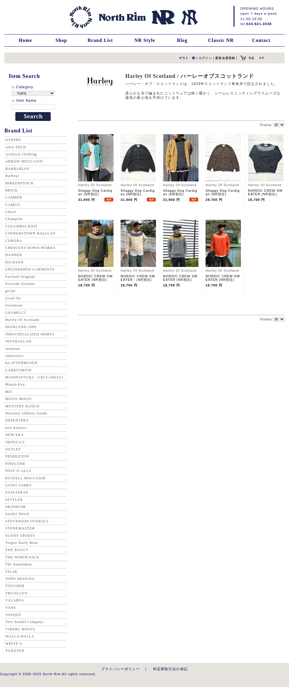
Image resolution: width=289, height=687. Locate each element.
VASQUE (13, 615)
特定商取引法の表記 (170, 669)
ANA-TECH (15, 147)
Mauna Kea (15, 384)
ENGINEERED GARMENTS (30, 269)
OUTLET (13, 449)
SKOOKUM (15, 507)
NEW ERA (14, 435)
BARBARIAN (17, 169)
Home (25, 40)
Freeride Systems (20, 284)
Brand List (100, 40)
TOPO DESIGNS (20, 579)
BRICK (11, 190)
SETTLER (14, 500)
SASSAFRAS (16, 492)
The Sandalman (18, 564)
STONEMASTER (20, 528)
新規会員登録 (225, 58)
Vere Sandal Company (24, 622)
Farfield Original (20, 277)
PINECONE (15, 464)
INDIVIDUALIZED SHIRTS (30, 334)
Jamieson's (14, 356)
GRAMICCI (15, 313)
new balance (16, 428)
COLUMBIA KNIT (21, 226)
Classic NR (221, 40)
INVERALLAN (18, 341)
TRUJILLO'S (16, 593)
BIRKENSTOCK (19, 183)
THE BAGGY (17, 550)
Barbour (12, 176)
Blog (182, 40)
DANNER (13, 255)
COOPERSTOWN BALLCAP (30, 233)
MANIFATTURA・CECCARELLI (34, 377)
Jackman (12, 349)
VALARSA (14, 600)
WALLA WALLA (20, 636)
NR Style (144, 40)
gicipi (10, 291)
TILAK (11, 572)
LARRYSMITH (18, 370)
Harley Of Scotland (22, 320)
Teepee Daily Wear (21, 543)
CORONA (13, 241)
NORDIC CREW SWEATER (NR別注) (265, 192)
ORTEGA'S (15, 442)
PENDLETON (17, 456)
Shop (61, 40)
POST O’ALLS (18, 471)
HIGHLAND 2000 (20, 327)
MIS (9, 392)
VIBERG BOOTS (20, 629)
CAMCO (12, 205)
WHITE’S (13, 644)
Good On (13, 298)
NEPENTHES (17, 420)
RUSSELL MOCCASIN (25, 478)
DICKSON (14, 262)
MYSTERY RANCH (22, 406)
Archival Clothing (21, 154)
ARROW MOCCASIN (24, 161)
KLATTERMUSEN (21, 363)
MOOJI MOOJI (18, 399)
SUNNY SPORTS (20, 536)
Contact (261, 40)
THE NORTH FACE (22, 557)
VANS (10, 608)
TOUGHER (14, 586)
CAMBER (13, 197)
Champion (14, 219)
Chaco (10, 212)
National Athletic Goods (26, 413)
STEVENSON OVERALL (27, 521)
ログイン (205, 58)
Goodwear (14, 305)
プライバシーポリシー (120, 669)
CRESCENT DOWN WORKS (30, 248)
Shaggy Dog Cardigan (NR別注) (95, 192)
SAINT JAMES (18, 485)
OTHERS (13, 140)
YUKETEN (14, 651)
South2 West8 (17, 514)
